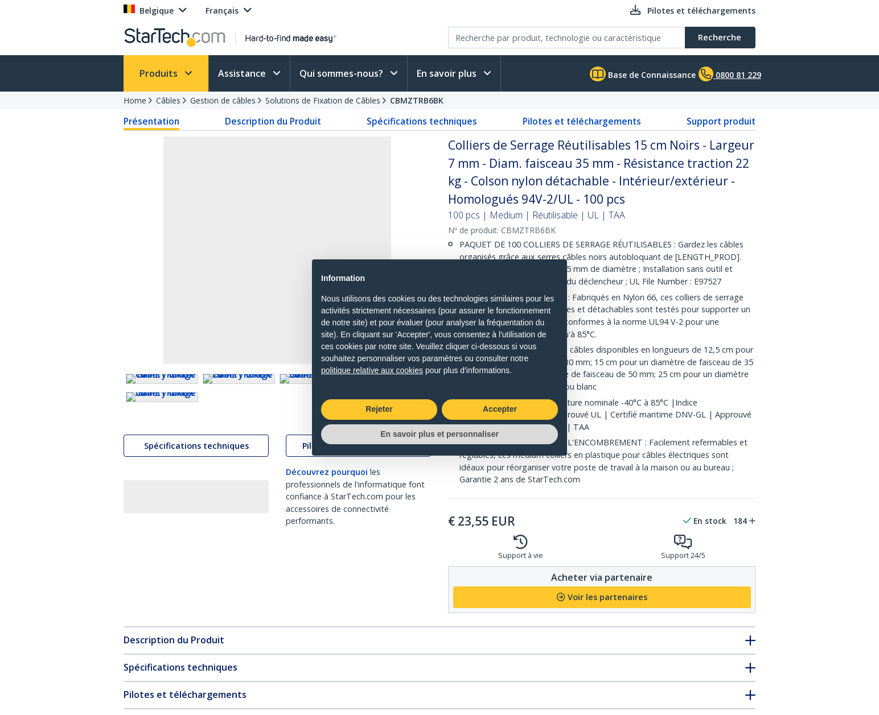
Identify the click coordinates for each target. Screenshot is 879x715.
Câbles (168, 100)
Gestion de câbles (223, 100)
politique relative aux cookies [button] (372, 370)
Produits (159, 73)
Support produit (721, 121)
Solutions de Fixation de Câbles (322, 100)
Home (135, 100)
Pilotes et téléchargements (582, 121)
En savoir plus (448, 73)
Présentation (151, 121)
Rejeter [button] (378, 409)
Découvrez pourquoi (327, 572)
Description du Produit (273, 121)
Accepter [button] (500, 409)
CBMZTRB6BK (416, 100)
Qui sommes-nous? (342, 73)
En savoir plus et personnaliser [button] (439, 434)
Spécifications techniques (422, 121)
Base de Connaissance (643, 74)
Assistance (243, 73)
